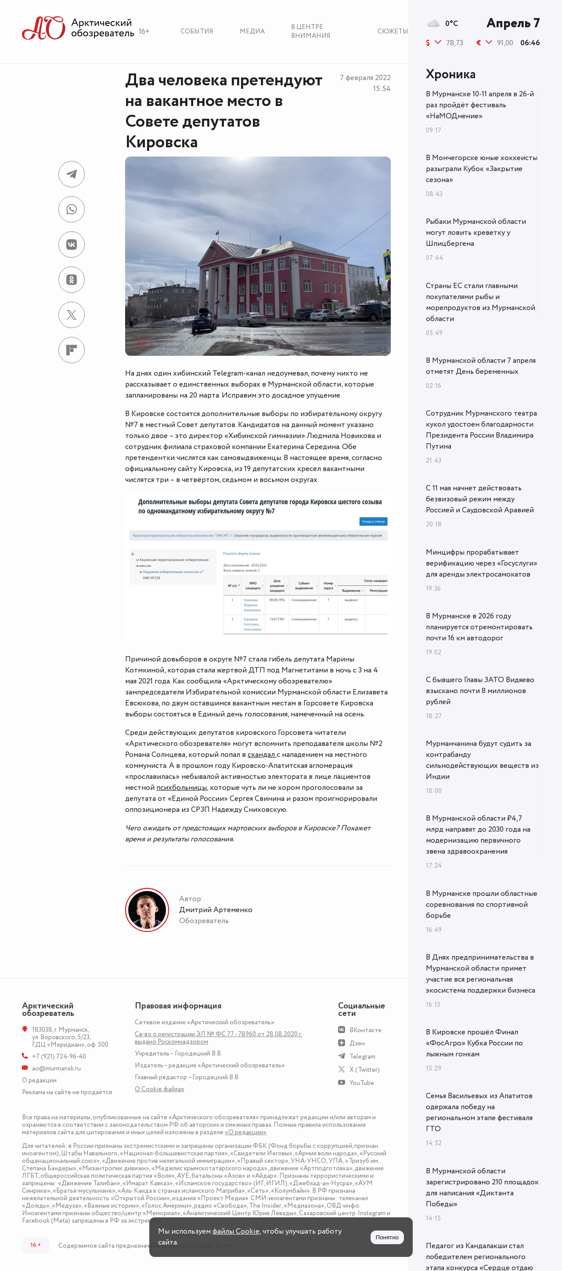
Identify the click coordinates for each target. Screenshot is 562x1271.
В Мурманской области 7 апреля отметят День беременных (481, 366)
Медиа (252, 31)
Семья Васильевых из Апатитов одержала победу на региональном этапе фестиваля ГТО (479, 1112)
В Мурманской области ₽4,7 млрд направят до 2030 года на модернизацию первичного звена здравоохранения (478, 835)
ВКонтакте (365, 1030)
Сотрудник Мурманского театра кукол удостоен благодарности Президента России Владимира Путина (481, 430)
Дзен (357, 1043)
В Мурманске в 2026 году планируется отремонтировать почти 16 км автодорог (479, 627)
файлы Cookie (236, 1231)
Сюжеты (393, 31)
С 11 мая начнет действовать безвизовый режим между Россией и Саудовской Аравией (480, 499)
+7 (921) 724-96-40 (59, 1056)
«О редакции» (246, 1132)
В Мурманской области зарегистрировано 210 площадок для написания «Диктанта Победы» (482, 1187)
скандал (262, 754)
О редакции (39, 1080)
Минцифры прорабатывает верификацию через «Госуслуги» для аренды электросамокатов (481, 563)
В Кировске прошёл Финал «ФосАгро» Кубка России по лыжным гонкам (474, 1043)
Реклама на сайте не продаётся (67, 1092)
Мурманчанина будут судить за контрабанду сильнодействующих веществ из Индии (482, 760)
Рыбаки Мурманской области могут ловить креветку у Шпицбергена (476, 232)
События (196, 31)
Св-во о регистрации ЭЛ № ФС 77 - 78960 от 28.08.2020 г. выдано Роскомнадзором (218, 1037)
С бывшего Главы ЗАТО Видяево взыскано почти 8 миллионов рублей (480, 691)
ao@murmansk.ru (56, 1068)
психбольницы (181, 787)
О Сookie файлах (159, 1089)
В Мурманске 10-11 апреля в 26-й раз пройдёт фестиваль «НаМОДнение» (480, 105)
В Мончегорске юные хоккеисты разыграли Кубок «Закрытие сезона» (481, 169)
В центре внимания (311, 31)
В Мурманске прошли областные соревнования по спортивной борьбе (481, 904)
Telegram (362, 1056)
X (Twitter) (364, 1070)
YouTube (361, 1083)
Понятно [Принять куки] (387, 1237)
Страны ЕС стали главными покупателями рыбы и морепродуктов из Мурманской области (480, 302)
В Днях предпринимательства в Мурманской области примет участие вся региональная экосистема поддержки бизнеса (480, 974)
